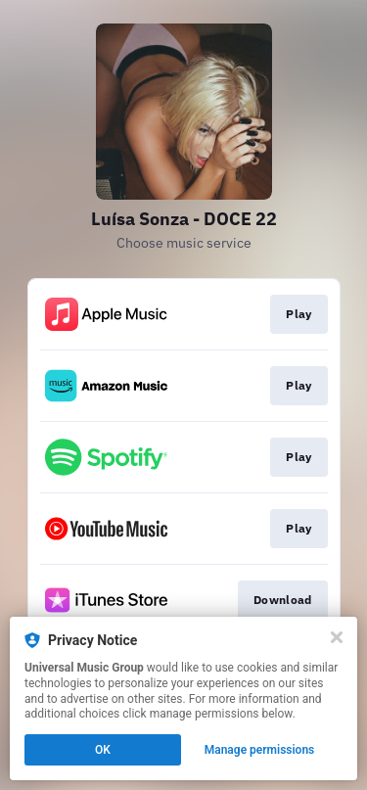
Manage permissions (260, 750)
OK (103, 750)
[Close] (336, 637)
